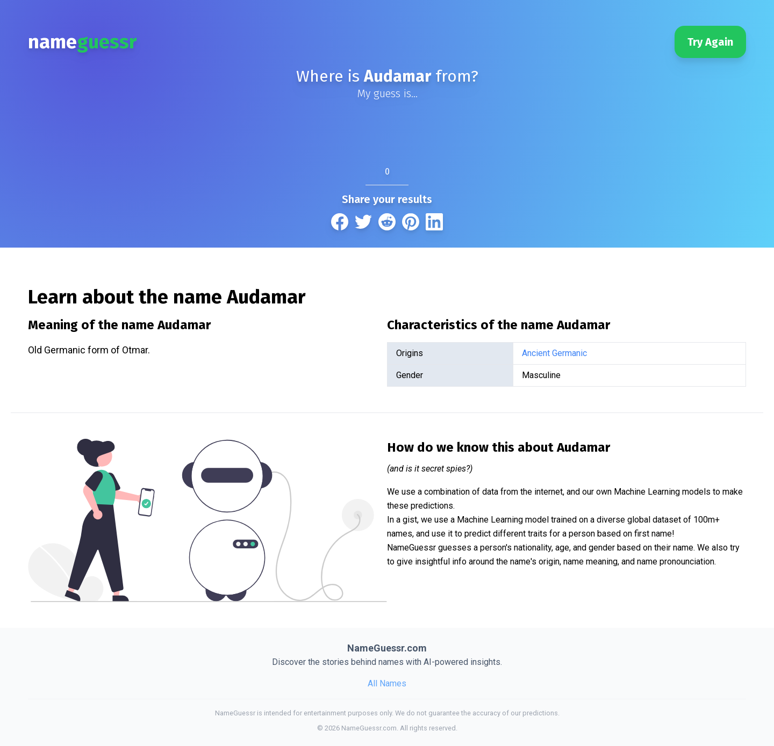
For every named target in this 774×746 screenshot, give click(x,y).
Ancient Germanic (554, 353)
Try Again (710, 41)
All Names (387, 683)
